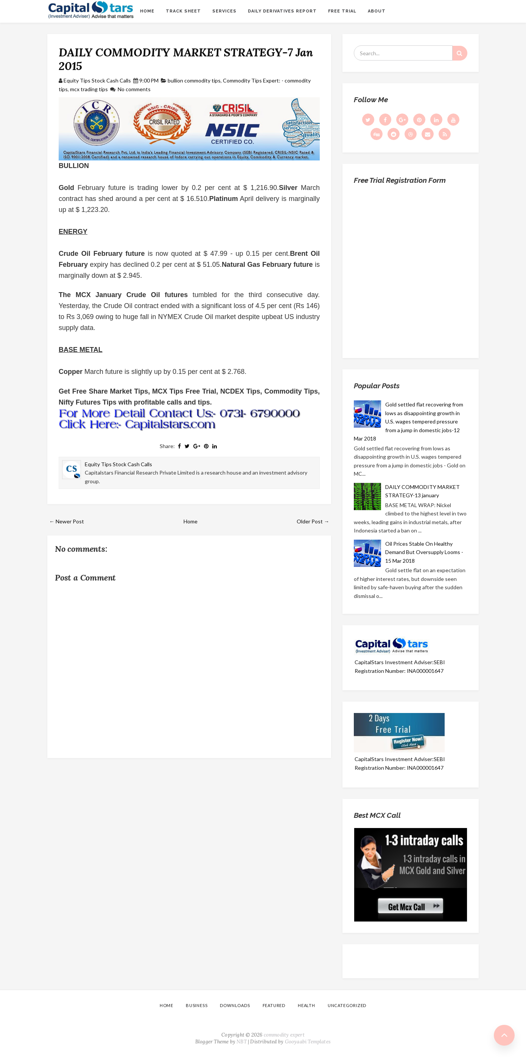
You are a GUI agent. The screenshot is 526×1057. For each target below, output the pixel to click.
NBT (242, 1041)
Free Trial (342, 11)
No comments (134, 89)
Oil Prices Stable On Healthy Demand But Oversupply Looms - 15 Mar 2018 (424, 552)
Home (147, 11)
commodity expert (284, 1035)
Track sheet (183, 11)
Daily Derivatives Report (282, 11)
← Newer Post (66, 521)
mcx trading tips (89, 89)
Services (224, 11)
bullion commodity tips (194, 80)
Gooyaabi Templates (308, 1041)
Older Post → (313, 521)
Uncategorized (347, 1005)
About (377, 11)
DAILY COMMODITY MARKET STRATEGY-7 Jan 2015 (186, 59)
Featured (274, 1005)
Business (196, 1005)
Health (306, 1005)
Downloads (235, 1005)
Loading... (410, 268)
